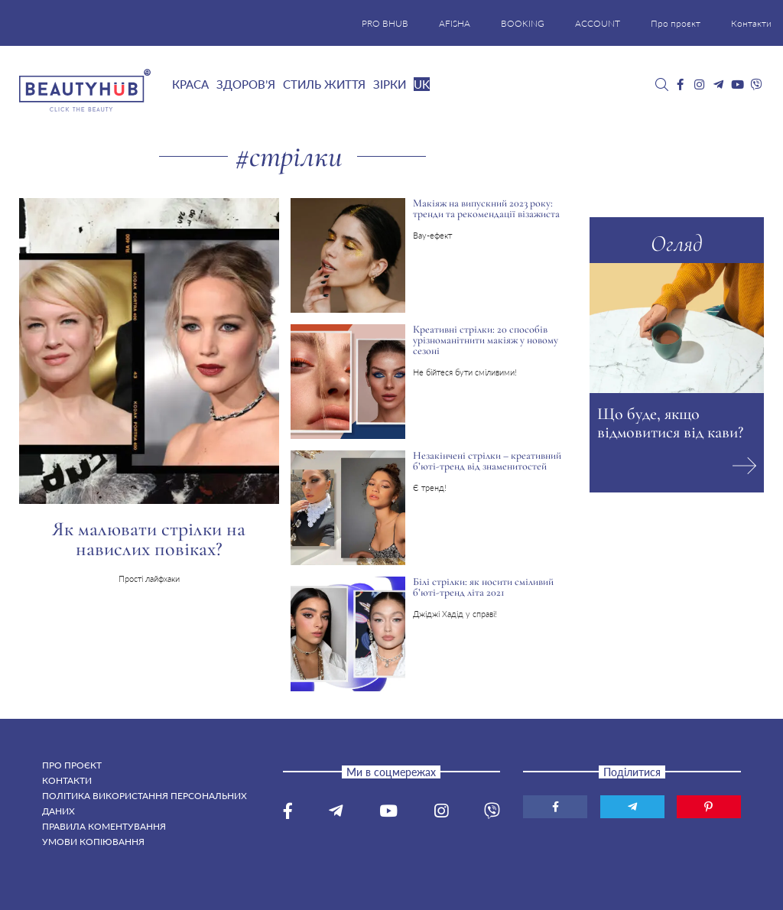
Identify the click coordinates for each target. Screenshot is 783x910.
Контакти (751, 23)
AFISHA (454, 23)
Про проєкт (675, 23)
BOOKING (522, 23)
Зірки (389, 84)
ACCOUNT (597, 23)
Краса (190, 84)
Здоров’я (245, 84)
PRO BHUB (385, 23)
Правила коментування (104, 826)
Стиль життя (324, 84)
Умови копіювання (93, 841)
